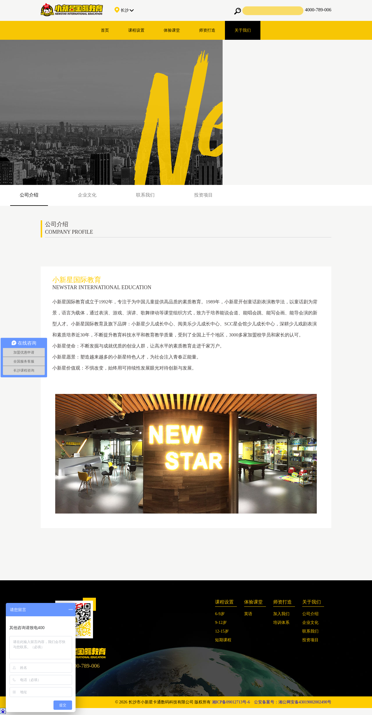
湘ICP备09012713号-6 (231, 702)
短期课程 (223, 640)
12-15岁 (222, 631)
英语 (248, 614)
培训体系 (281, 622)
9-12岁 (221, 622)
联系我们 (145, 194)
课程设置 (136, 30)
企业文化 (87, 194)
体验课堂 (172, 30)
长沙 (124, 10)
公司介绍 (29, 194)
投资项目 (203, 194)
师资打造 (207, 30)
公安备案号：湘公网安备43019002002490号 (292, 702)
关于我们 (243, 30)
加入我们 (281, 614)
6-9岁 (220, 614)
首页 (105, 30)
